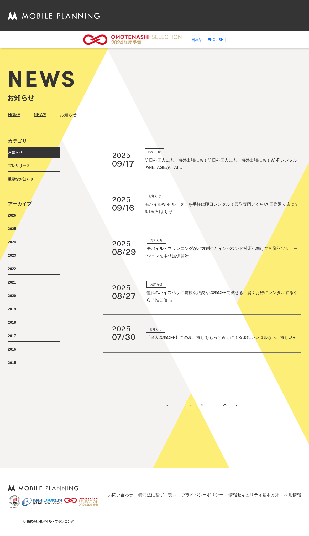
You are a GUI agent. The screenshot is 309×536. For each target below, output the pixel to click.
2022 (12, 269)
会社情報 (182, 15)
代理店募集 (241, 15)
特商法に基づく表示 (157, 495)
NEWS (203, 15)
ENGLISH (215, 40)
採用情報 (292, 495)
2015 (12, 362)
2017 (12, 336)
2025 (12, 228)
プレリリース (19, 166)
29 (225, 405)
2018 (12, 322)
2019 (12, 309)
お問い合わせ (285, 15)
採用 (262, 15)
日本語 (196, 40)
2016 (12, 349)
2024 (12, 242)
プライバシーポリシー (202, 495)
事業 (220, 15)
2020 (12, 295)
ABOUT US (157, 15)
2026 (12, 215)
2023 (12, 255)
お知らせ (15, 152)
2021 (12, 282)
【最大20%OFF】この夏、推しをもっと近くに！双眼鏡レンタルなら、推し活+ (220, 337)
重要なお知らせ (21, 179)
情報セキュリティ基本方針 (254, 495)
